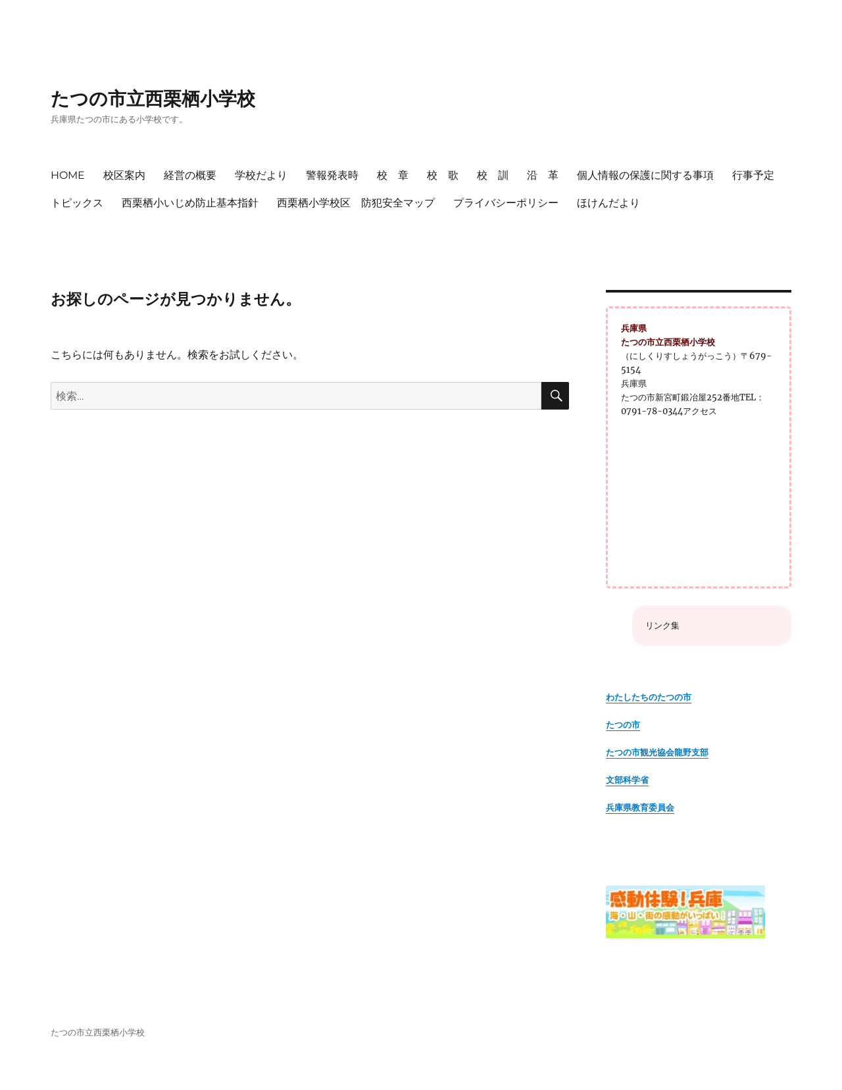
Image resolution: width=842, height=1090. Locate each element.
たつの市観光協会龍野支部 (657, 752)
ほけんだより (608, 203)
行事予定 (753, 175)
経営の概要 (190, 175)
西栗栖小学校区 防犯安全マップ (356, 203)
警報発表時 (332, 175)
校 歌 (442, 175)
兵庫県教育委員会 (640, 807)
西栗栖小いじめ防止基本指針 (190, 203)
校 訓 (492, 175)
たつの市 (623, 724)
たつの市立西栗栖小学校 (153, 98)
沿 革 (542, 175)
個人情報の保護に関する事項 (645, 175)
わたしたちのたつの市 (648, 697)
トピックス (77, 203)
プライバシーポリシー (505, 203)
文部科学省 (627, 780)
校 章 (393, 175)
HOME (68, 175)
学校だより (261, 175)
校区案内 (124, 175)
